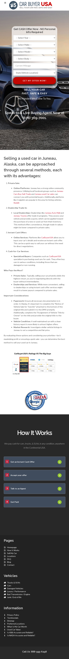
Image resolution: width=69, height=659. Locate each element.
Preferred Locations (16, 623)
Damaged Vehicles (15, 588)
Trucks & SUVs (13, 582)
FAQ (9, 559)
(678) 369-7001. (35, 118)
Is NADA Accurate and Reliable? (21, 635)
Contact (10, 565)
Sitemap (10, 621)
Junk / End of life (14, 597)
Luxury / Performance (16, 591)
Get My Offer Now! (34, 81)
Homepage (12, 547)
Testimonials (12, 618)
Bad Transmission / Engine (18, 594)
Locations (11, 556)
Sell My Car (12, 553)
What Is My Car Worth (17, 626)
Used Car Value (14, 629)
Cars (9, 585)
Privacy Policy (13, 615)
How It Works (13, 550)
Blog (9, 562)
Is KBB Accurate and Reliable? (20, 632)
